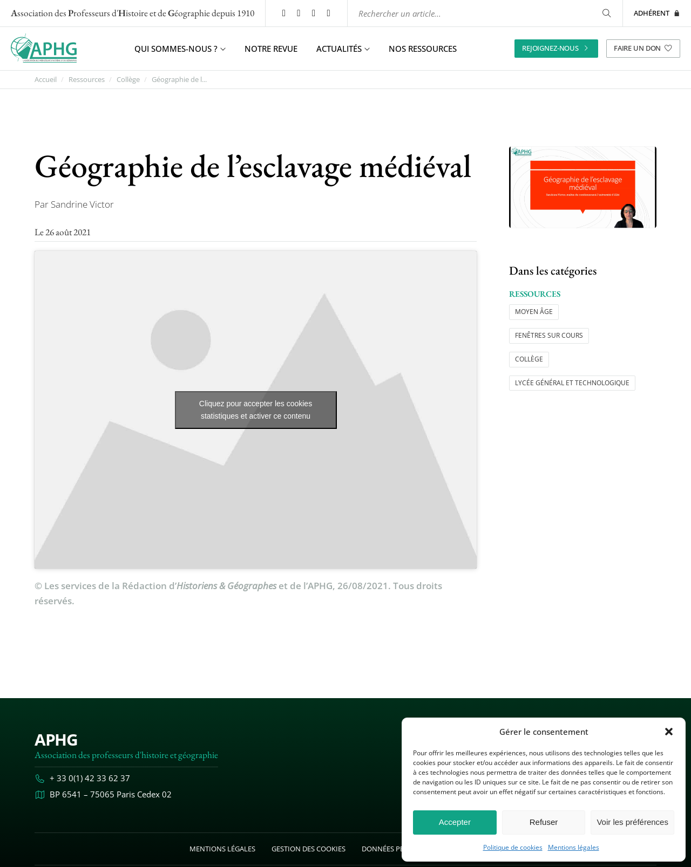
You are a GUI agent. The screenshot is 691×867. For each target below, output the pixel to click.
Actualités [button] (343, 48)
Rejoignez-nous (556, 48)
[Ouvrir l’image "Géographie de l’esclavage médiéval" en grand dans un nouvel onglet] (582, 187)
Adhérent (657, 13)
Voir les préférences (632, 822)
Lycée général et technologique (572, 382)
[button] (668, 731)
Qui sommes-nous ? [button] (180, 48)
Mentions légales (573, 847)
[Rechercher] (606, 13)
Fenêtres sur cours (549, 335)
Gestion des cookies (309, 849)
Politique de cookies (513, 847)
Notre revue (271, 48)
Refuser (544, 822)
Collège (128, 79)
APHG (56, 739)
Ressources (87, 79)
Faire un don (643, 48)
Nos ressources (423, 48)
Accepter (455, 822)
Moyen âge (534, 311)
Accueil (46, 79)
